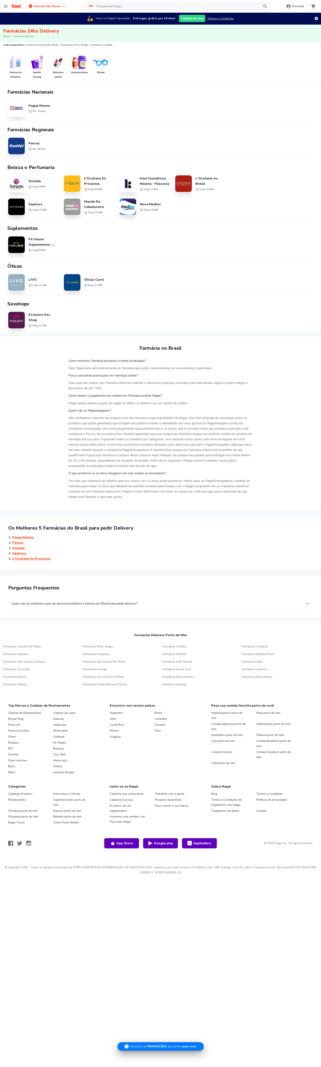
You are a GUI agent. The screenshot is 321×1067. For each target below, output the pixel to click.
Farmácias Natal (252, 662)
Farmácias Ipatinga (174, 684)
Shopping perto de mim (23, 816)
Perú (158, 731)
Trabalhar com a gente (169, 794)
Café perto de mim (223, 763)
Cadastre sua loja (121, 800)
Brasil (158, 713)
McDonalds (60, 731)
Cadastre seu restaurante (126, 794)
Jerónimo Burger (63, 772)
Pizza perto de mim (268, 713)
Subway (58, 719)
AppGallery (199, 843)
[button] (47, 6)
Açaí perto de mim (223, 741)
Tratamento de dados (225, 811)
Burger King (15, 719)
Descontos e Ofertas (66, 794)
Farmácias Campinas (96, 654)
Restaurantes (17, 800)
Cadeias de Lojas (64, 713)
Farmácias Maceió (14, 677)
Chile (113, 719)
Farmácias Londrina (254, 669)
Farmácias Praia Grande (177, 677)
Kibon (11, 772)
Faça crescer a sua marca (171, 806)
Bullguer (13, 743)
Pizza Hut (14, 725)
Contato (261, 811)
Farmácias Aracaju (95, 669)
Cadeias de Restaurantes (24, 713)
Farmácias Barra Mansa (257, 677)
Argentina (116, 713)
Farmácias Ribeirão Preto (258, 654)
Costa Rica (117, 725)
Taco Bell (59, 754)
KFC (10, 748)
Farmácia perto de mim (23, 811)
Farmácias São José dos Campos (24, 662)
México (114, 731)
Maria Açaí (60, 760)
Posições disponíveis (168, 800)
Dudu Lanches (17, 760)
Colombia (161, 719)
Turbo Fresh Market (66, 822)
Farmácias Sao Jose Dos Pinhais (103, 677)
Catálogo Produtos (20, 794)
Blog (214, 794)
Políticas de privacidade (271, 800)
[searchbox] (177, 6)
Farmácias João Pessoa (177, 662)
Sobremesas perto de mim (273, 724)
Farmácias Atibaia (14, 684)
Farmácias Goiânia (174, 654)
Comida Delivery (221, 752)
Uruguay (115, 737)
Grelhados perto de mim (227, 735)
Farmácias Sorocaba (16, 669)
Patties (57, 766)
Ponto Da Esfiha (18, 731)
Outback (58, 737)
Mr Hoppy (59, 743)
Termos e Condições (220, 18)
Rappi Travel (16, 822)
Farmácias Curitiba (174, 646)
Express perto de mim (67, 811)
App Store (121, 843)
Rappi (6, 36)
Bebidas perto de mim (67, 816)
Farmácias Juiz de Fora (176, 669)
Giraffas (13, 754)
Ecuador (160, 725)
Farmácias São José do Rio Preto (104, 662)
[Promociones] (161, 1046)
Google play (160, 843)
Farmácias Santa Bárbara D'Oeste (105, 684)
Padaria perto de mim (270, 735)
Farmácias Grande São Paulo (22, 646)
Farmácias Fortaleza (255, 646)
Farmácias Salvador (16, 654)
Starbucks (59, 725)
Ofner (12, 737)
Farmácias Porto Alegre (98, 646)
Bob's (11, 766)
